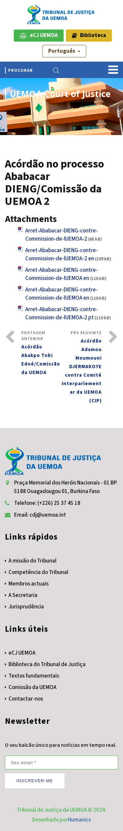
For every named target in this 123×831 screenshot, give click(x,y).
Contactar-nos (26, 699)
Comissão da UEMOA (32, 687)
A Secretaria (23, 595)
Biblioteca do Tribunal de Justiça (47, 664)
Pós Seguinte (82, 367)
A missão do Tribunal (32, 561)
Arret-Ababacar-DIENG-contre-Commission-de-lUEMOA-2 (61, 235)
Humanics (79, 820)
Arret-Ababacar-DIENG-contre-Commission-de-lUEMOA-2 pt (61, 314)
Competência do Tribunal (38, 572)
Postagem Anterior (41, 353)
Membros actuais (29, 584)
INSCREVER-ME (34, 780)
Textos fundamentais (34, 676)
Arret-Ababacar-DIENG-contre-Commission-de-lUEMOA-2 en (61, 255)
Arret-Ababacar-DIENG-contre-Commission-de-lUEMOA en (61, 274)
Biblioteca (89, 35)
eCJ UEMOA (39, 35)
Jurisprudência (26, 607)
